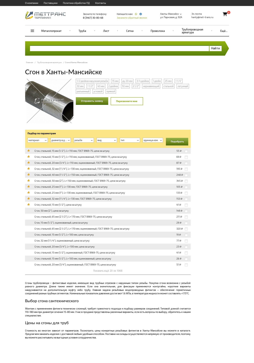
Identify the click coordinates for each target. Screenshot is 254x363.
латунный (183, 86)
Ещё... (223, 30)
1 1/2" (90, 86)
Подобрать (177, 141)
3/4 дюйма (143, 80)
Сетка (129, 30)
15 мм (115, 80)
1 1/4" (179, 80)
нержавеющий (151, 86)
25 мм (168, 80)
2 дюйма (113, 86)
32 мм (80, 86)
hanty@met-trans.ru (202, 17)
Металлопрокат (51, 30)
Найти (215, 48)
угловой (98, 91)
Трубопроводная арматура (192, 31)
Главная (29, 62)
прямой (111, 91)
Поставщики (51, 2)
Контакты (100, 2)
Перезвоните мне (126, 101)
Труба (82, 30)
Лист (106, 30)
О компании (31, 2)
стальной (168, 86)
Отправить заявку (92, 100)
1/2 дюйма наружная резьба (92, 80)
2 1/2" (136, 86)
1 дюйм (157, 80)
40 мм (100, 86)
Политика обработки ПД (76, 2)
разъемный (83, 91)
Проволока (158, 30)
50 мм (125, 86)
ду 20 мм (127, 80)
